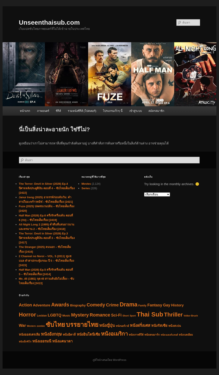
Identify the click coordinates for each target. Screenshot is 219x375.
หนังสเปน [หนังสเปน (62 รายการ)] (174, 325)
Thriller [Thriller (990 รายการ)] (173, 315)
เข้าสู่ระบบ (135, 110)
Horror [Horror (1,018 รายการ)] (27, 315)
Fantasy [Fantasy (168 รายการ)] (154, 305)
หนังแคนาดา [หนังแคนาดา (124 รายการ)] (62, 341)
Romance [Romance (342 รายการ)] (100, 315)
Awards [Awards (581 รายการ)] (60, 305)
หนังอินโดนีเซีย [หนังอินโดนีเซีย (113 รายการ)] (88, 334)
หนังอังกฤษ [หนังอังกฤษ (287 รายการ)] (51, 334)
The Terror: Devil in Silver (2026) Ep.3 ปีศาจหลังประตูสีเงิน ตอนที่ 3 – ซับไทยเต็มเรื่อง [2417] (47, 238)
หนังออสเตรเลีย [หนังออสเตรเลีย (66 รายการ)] (29, 334)
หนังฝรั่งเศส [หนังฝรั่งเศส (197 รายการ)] (140, 325)
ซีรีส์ (58, 110)
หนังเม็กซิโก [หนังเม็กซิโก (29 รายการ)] (25, 341)
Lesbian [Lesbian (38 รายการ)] (42, 315)
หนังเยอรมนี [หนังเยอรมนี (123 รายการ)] (41, 341)
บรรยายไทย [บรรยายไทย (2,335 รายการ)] (82, 324)
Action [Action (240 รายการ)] (25, 305)
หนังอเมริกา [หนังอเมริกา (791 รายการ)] (114, 334)
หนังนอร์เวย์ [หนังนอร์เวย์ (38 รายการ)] (122, 325)
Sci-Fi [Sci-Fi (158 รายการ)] (116, 315)
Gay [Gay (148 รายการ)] (166, 305)
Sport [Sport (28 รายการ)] (133, 315)
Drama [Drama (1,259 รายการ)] (128, 304)
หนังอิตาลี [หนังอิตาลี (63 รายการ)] (69, 334)
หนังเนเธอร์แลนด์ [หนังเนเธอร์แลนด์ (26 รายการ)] (169, 334)
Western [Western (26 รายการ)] (31, 326)
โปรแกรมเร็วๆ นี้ (113, 110)
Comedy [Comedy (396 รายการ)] (96, 305)
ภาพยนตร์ (43, 110)
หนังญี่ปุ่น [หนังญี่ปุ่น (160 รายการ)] (107, 325)
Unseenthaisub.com (49, 22)
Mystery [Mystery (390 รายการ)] (80, 315)
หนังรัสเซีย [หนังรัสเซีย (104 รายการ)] (159, 325)
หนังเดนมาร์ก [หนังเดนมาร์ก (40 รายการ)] (152, 334)
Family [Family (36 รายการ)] (142, 305)
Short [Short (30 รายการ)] (126, 315)
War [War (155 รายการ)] (22, 325)
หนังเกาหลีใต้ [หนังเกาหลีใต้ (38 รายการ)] (136, 334)
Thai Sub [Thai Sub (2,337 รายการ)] (150, 314)
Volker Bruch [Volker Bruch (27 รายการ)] (191, 315)
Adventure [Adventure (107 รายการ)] (41, 305)
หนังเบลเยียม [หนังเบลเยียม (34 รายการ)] (186, 334)
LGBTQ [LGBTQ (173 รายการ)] (55, 315)
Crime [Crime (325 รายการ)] (112, 304)
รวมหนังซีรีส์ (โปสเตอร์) (82, 110)
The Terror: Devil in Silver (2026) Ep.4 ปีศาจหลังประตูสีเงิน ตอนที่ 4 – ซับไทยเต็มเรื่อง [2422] (47, 188)
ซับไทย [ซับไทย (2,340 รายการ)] (55, 324)
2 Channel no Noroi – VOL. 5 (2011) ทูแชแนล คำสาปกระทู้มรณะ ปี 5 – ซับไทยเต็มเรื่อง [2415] (46, 261)
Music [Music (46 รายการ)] (66, 315)
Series (85, 188)
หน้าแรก (25, 110)
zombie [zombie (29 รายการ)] (41, 326)
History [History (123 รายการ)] (177, 305)
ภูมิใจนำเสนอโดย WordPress (109, 360)
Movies (86, 183)
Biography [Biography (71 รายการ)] (78, 305)
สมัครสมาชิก (156, 110)
